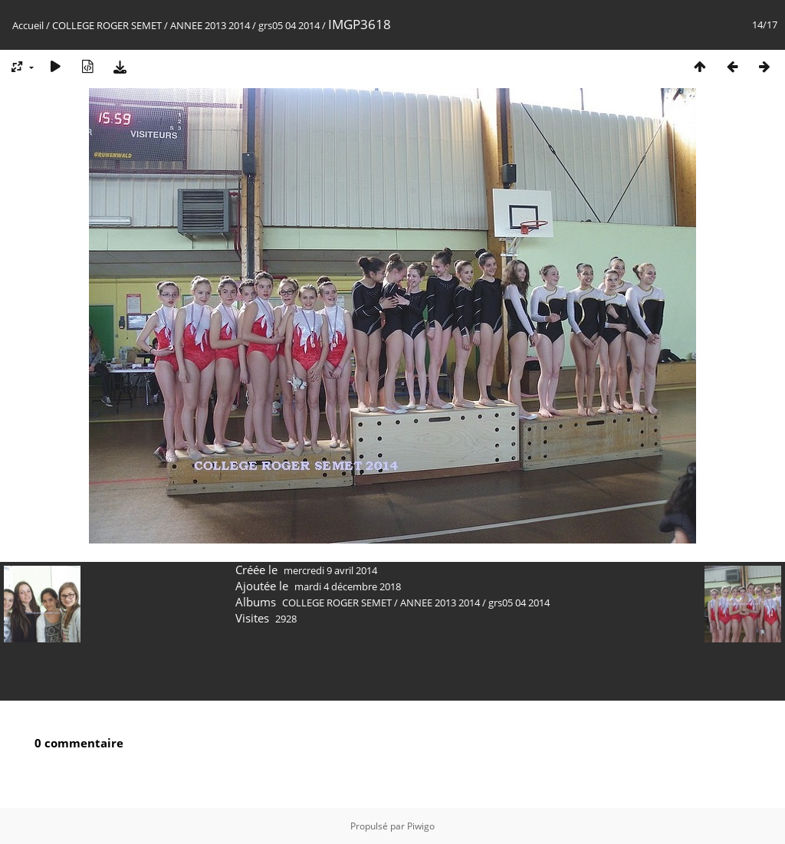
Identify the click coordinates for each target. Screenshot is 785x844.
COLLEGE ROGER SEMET (107, 25)
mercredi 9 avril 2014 (330, 570)
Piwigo (421, 826)
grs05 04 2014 (289, 25)
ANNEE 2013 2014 (210, 25)
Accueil (28, 25)
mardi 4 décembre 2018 (347, 586)
